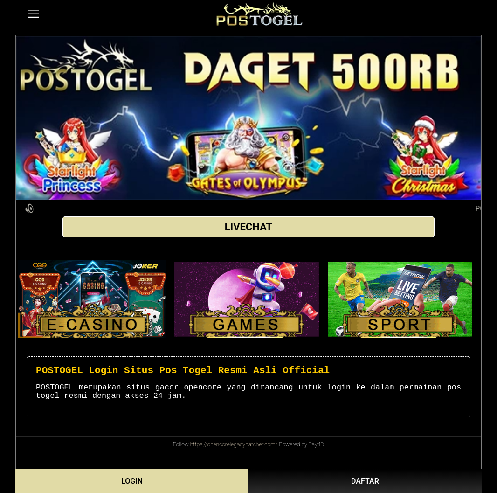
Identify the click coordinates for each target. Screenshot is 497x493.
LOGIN (132, 481)
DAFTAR (365, 481)
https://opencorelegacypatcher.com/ (234, 444)
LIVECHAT (248, 227)
